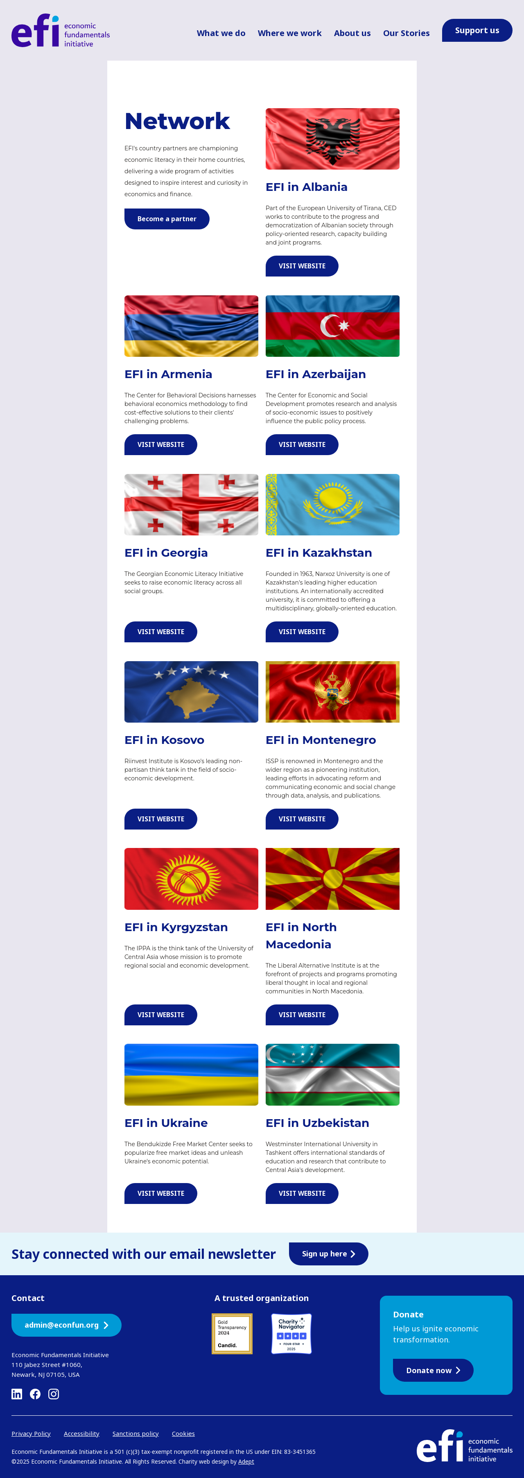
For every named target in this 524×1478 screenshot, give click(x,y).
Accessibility (81, 1433)
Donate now (433, 1370)
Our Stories (406, 33)
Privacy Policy (31, 1433)
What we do (221, 33)
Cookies (183, 1433)
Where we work (290, 33)
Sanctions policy (136, 1433)
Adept (246, 1461)
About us (352, 33)
